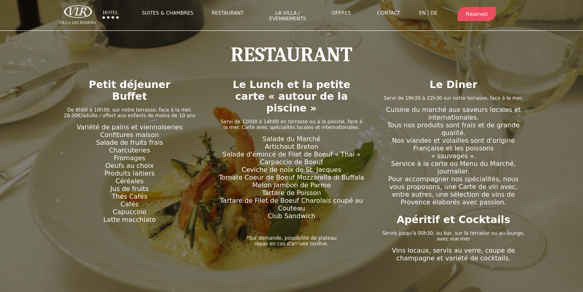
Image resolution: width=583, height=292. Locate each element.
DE (433, 13)
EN (422, 13)
